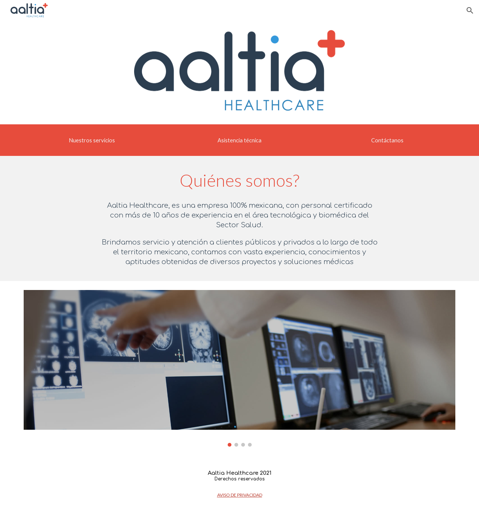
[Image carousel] (240, 368)
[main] (239, 180)
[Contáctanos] (387, 140)
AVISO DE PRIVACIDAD (239, 495)
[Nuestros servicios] (92, 140)
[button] (470, 11)
